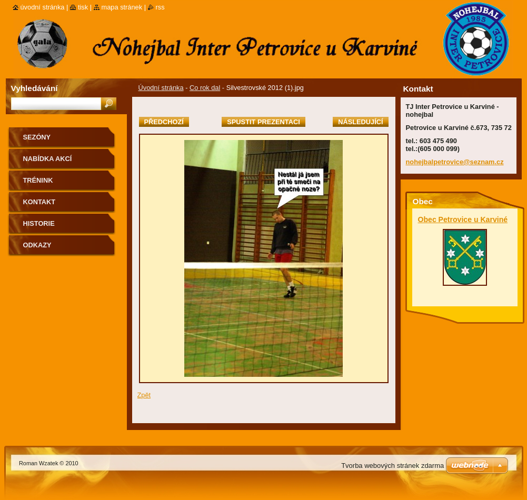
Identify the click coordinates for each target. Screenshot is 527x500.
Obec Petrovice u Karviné (463, 219)
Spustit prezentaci (263, 122)
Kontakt (39, 202)
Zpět (144, 395)
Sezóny (37, 137)
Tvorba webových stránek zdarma (392, 465)
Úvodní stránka (161, 88)
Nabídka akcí (47, 159)
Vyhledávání (34, 88)
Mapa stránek (122, 7)
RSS (160, 7)
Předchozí (164, 122)
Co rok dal (205, 88)
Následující (360, 122)
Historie (39, 223)
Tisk (83, 7)
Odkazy (37, 245)
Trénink (38, 180)
